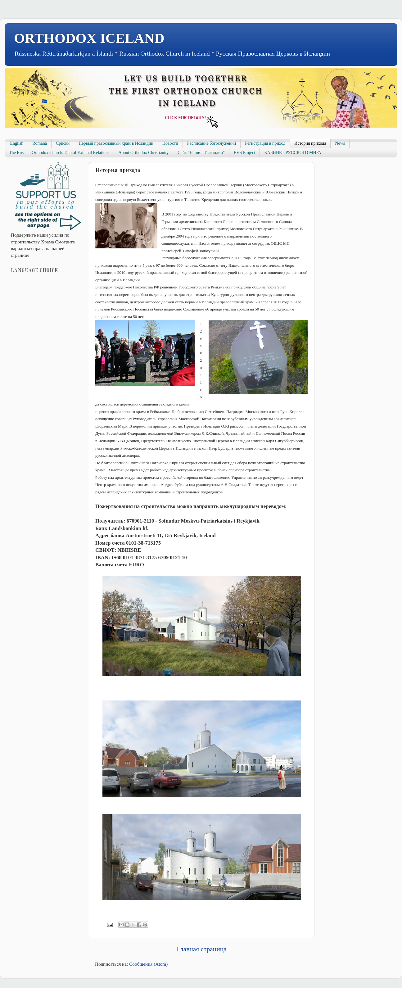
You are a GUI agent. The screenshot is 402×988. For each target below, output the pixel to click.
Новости (170, 143)
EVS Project (244, 152)
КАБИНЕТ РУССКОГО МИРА (292, 152)
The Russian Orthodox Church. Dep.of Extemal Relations (59, 152)
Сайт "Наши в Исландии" (201, 152)
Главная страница (201, 949)
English (17, 143)
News (340, 143)
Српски (63, 143)
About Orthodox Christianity (144, 152)
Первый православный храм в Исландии (116, 143)
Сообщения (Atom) (148, 964)
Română (39, 143)
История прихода (310, 143)
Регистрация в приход (265, 143)
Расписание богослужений (211, 143)
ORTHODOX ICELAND (89, 38)
